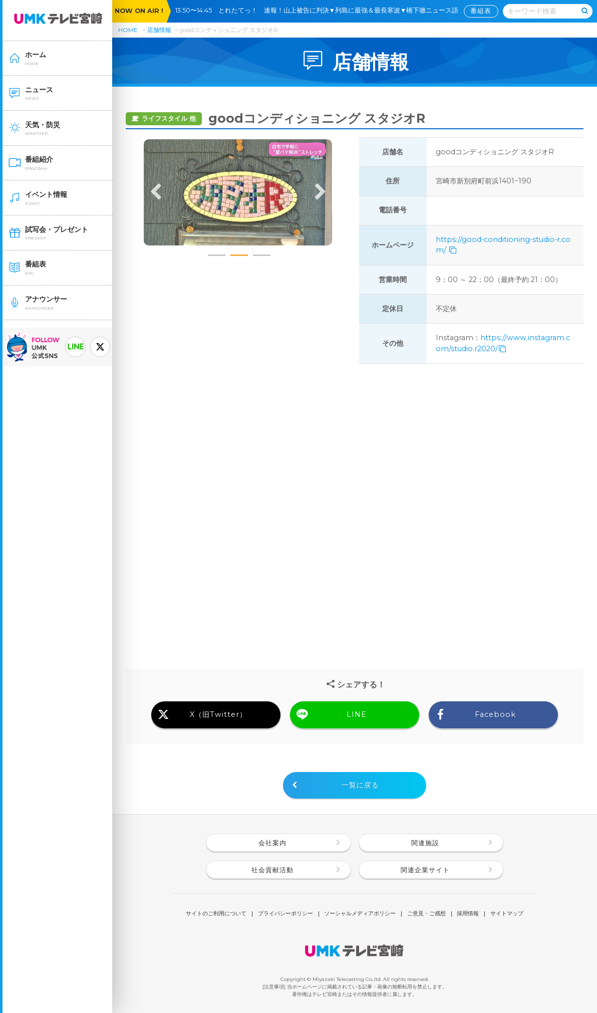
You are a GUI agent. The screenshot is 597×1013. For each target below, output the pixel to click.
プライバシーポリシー (285, 914)
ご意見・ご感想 (426, 914)
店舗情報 (159, 30)
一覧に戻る (360, 785)
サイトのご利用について (216, 914)
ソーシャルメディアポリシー (360, 914)
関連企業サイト (425, 870)
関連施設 (425, 843)
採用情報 (468, 914)
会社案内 (272, 843)
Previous (156, 192)
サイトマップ (506, 914)
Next (320, 192)
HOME (128, 30)
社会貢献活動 (272, 870)
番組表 (480, 11)
